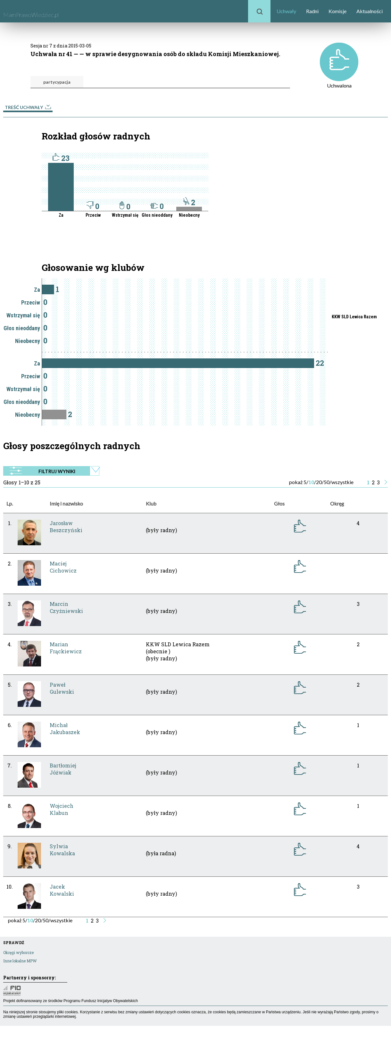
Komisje (337, 11)
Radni (312, 11)
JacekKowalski (62, 890)
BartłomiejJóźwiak (63, 769)
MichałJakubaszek (65, 728)
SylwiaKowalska (62, 850)
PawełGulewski (62, 688)
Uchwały (286, 11)
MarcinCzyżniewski (66, 607)
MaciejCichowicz (63, 567)
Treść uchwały (28, 107)
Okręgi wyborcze (18, 952)
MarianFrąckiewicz (66, 648)
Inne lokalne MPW (20, 960)
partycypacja (57, 82)
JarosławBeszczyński (66, 526)
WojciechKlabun (61, 809)
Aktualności (369, 11)
